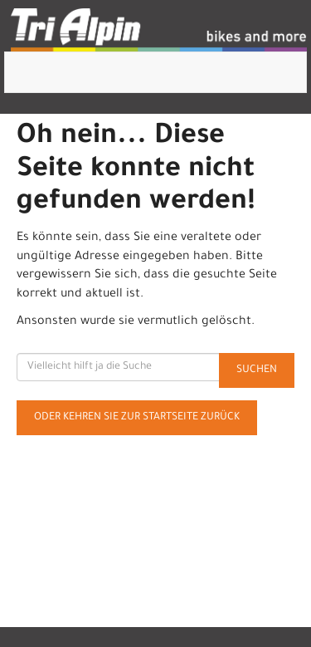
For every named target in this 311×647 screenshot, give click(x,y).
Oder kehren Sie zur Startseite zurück (137, 418)
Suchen (256, 370)
